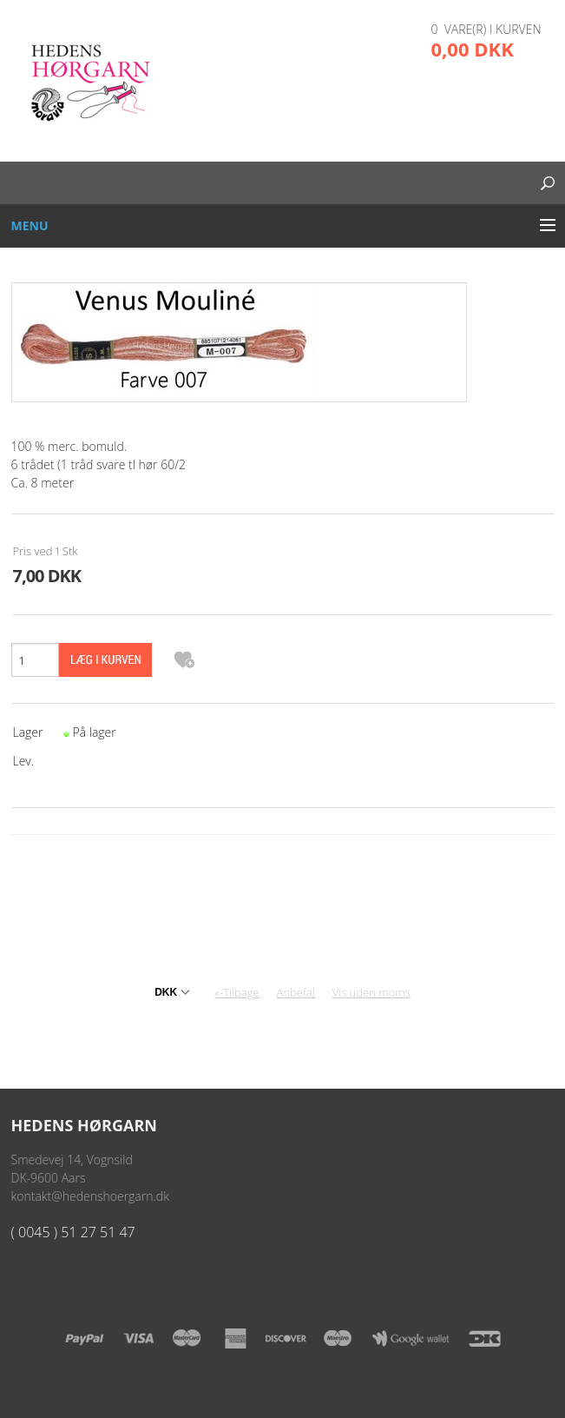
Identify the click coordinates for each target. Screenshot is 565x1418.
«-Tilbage (237, 992)
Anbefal (296, 992)
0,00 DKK (472, 49)
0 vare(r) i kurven (486, 29)
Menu (30, 225)
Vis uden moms (371, 992)
